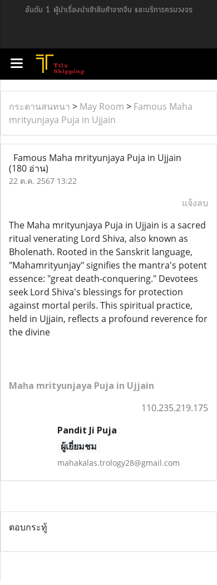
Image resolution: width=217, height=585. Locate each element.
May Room (102, 106)
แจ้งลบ (195, 203)
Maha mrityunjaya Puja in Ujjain (81, 385)
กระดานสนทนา (39, 106)
